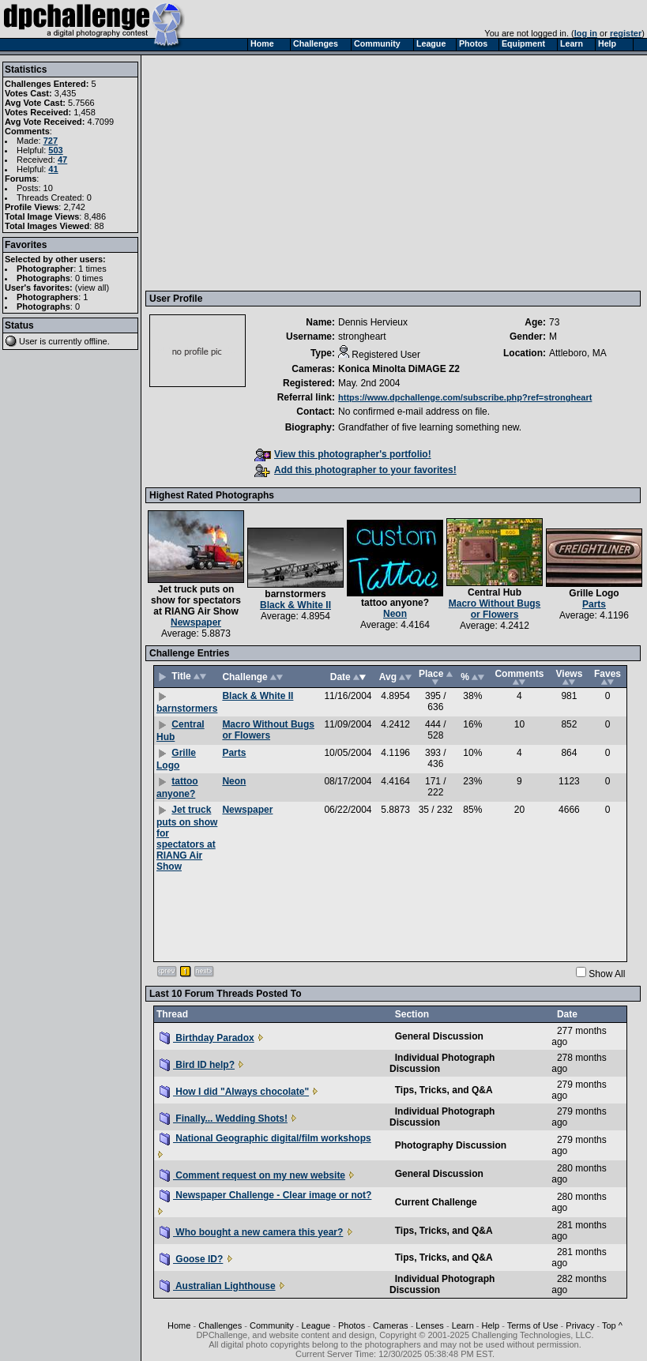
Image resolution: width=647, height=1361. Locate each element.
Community (272, 1325)
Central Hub (494, 592)
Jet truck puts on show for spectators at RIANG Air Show (196, 600)
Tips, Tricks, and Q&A (444, 1090)
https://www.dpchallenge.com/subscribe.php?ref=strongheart (465, 397)
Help (491, 1325)
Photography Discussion (450, 1145)
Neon (395, 613)
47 (62, 159)
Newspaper (196, 622)
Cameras (390, 1325)
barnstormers (295, 594)
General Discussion (439, 1036)
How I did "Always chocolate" (234, 1091)
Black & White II (295, 605)
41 (53, 169)
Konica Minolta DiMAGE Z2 (399, 368)
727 (50, 140)
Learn (463, 1325)
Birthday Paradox (207, 1037)
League (315, 1325)
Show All (607, 973)
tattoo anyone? (395, 602)
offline (96, 341)
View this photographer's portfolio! (342, 454)
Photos (351, 1325)
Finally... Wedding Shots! (224, 1118)
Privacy (580, 1325)
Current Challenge (436, 1202)
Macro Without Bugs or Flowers (495, 609)
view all (92, 287)
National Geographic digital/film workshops (265, 1138)
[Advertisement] (378, 172)
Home (178, 1325)
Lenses (429, 1325)
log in (585, 33)
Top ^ (612, 1325)
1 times (92, 268)
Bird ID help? (197, 1064)
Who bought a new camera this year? (251, 1232)
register (625, 33)
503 (55, 150)
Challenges (220, 1325)
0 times (89, 278)
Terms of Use (533, 1325)
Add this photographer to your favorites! (355, 470)
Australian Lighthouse (218, 1285)
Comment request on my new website (252, 1175)
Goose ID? (191, 1259)
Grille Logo (594, 593)
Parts (594, 604)
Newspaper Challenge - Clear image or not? (265, 1195)
